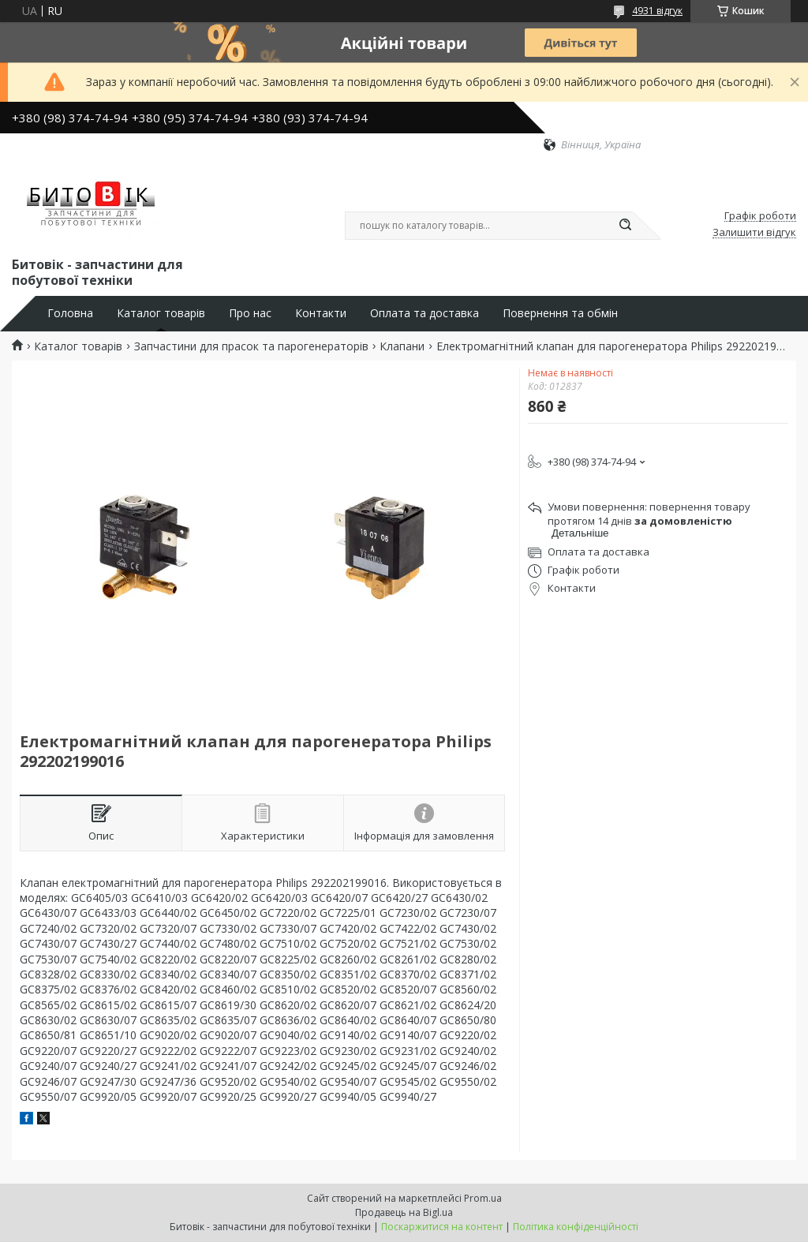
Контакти (320, 313)
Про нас (250, 313)
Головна (70, 313)
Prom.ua (483, 1198)
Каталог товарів (161, 313)
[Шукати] (625, 225)
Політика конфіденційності (575, 1226)
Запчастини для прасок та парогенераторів (251, 346)
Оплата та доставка (424, 313)
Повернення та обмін (560, 313)
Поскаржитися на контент (442, 1226)
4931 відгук (657, 10)
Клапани (402, 346)
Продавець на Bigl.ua (404, 1212)
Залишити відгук (754, 232)
